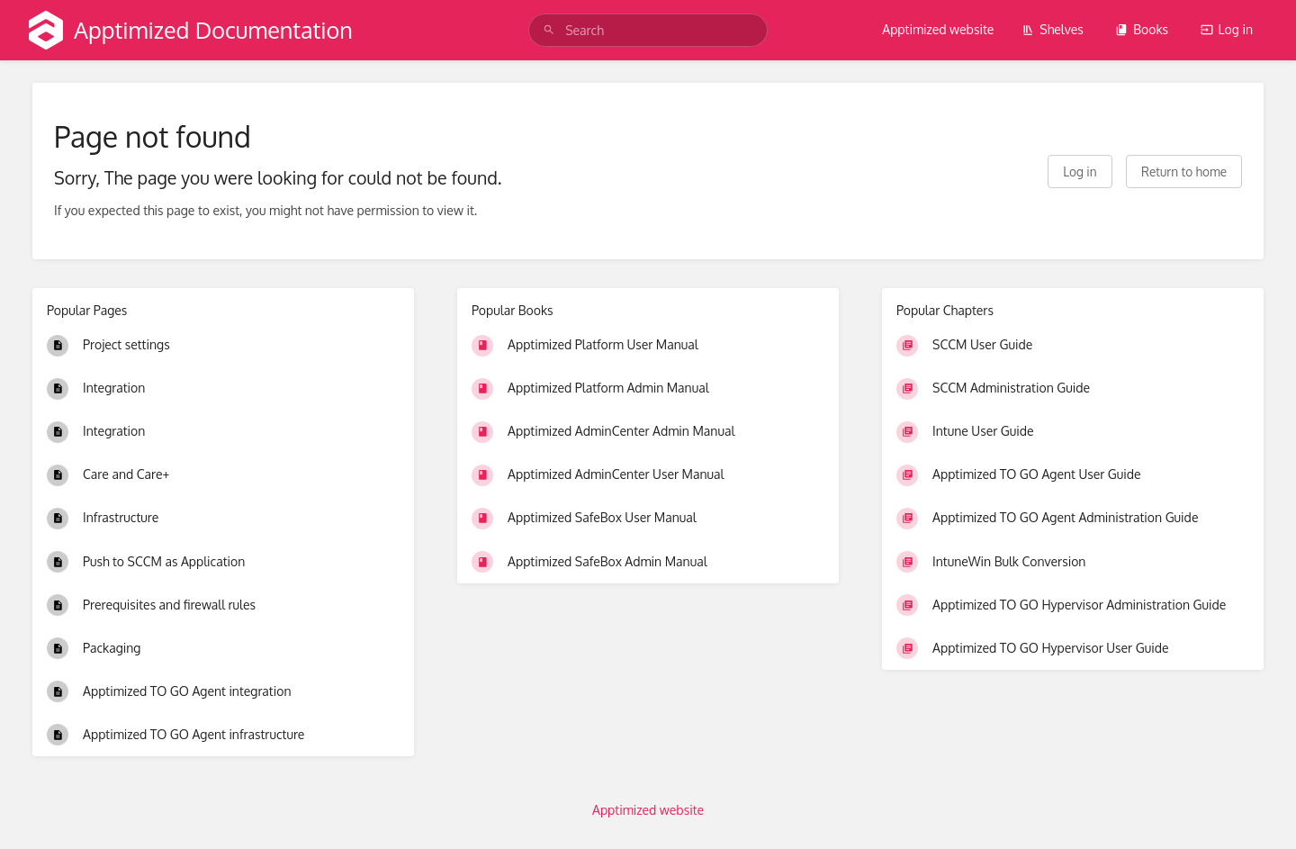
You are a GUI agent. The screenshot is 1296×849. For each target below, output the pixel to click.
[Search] (549, 30)
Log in (1227, 29)
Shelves (1053, 29)
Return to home (1184, 171)
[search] (648, 30)
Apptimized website (938, 29)
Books (1141, 29)
